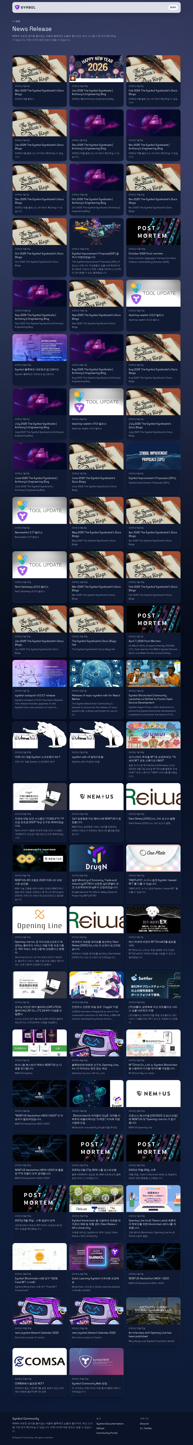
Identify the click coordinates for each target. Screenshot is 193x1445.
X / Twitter (146, 1428)
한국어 (173, 7)
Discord (144, 1423)
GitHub (100, 1428)
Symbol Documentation (110, 1423)
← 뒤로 (16, 21)
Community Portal (106, 1433)
